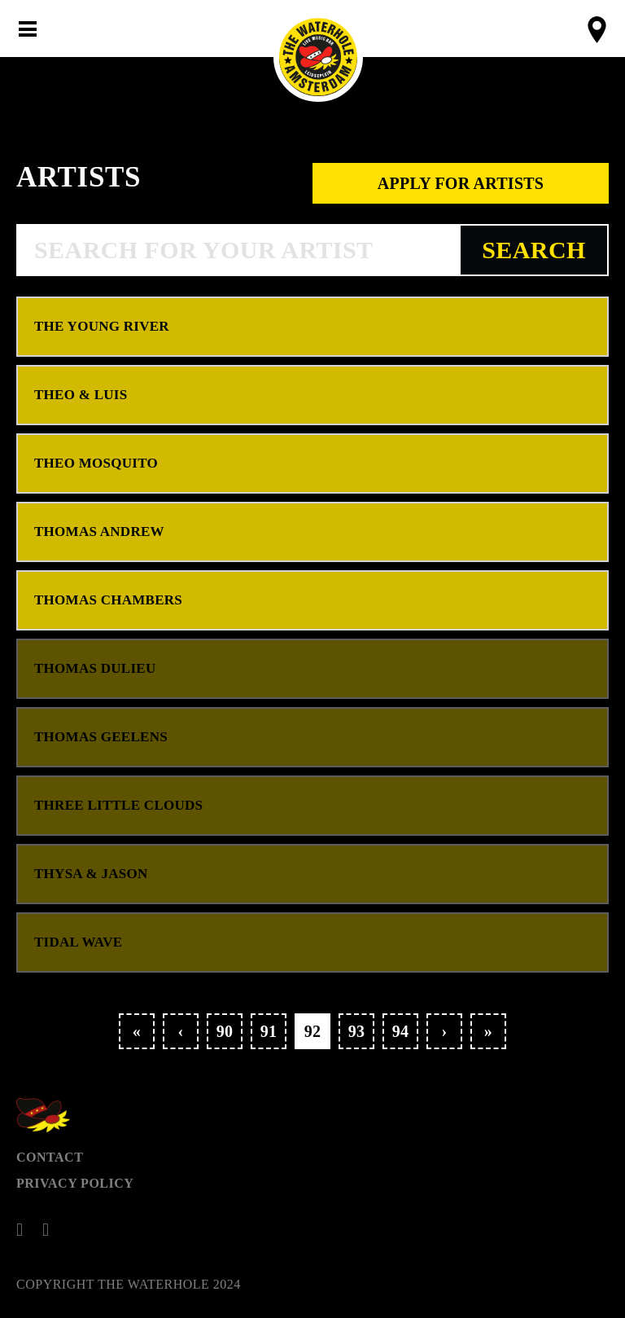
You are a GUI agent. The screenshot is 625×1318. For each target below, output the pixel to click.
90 (225, 1031)
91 (269, 1031)
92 (312, 1031)
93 (356, 1031)
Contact (49, 1157)
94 (400, 1031)
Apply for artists (461, 183)
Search (534, 249)
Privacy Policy (74, 1183)
